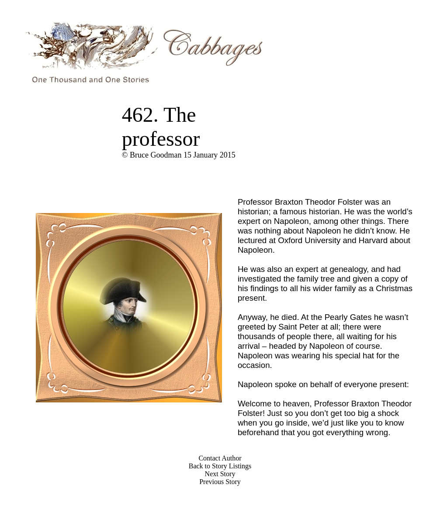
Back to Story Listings (220, 466)
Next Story (220, 474)
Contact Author (219, 458)
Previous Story (220, 481)
